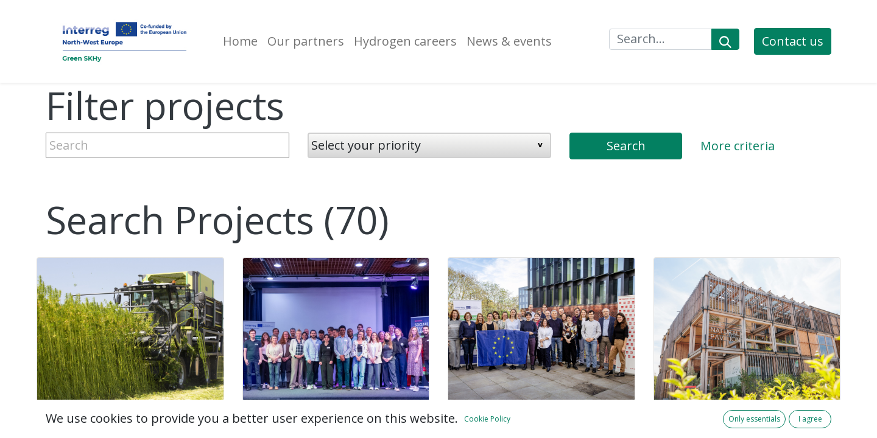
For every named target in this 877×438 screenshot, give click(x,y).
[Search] (725, 39)
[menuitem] (240, 41)
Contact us (792, 41)
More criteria (737, 145)
